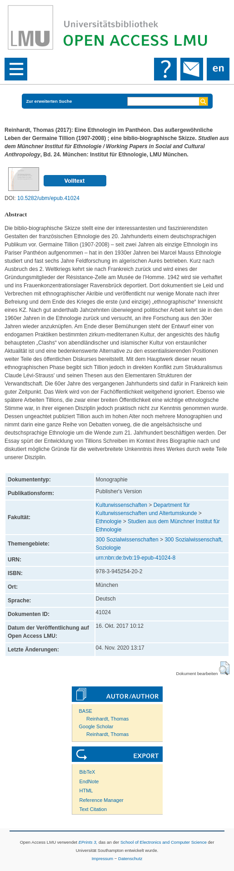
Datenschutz (130, 858)
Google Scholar (96, 726)
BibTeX (87, 772)
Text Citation (93, 809)
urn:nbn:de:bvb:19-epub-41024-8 (135, 558)
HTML (86, 790)
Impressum (102, 858)
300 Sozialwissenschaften (127, 539)
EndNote (89, 781)
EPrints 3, (88, 842)
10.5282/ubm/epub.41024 (48, 198)
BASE (85, 711)
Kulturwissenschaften (121, 505)
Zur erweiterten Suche (49, 101)
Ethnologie (109, 521)
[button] (224, 668)
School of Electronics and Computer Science (163, 842)
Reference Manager (102, 800)
